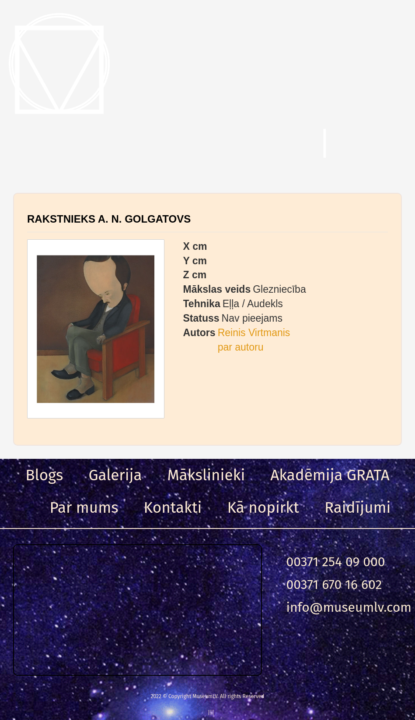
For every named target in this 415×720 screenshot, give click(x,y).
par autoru (241, 347)
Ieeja (375, 144)
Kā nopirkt (263, 507)
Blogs (44, 475)
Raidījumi (357, 507)
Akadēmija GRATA (329, 475)
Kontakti (173, 507)
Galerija (115, 475)
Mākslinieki (206, 475)
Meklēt (263, 144)
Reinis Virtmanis (254, 332)
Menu (47, 144)
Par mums (84, 507)
